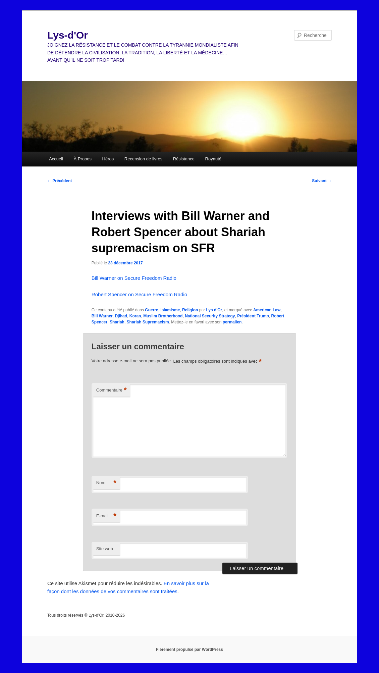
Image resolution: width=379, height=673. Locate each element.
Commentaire (111, 390)
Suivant (322, 180)
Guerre (151, 310)
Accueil (56, 158)
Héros (108, 158)
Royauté (213, 158)
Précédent (59, 180)
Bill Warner (102, 316)
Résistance (184, 158)
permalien (232, 322)
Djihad (121, 316)
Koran (135, 316)
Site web (104, 548)
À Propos (83, 158)
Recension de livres (143, 158)
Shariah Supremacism (148, 322)
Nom (106, 483)
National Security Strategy (210, 316)
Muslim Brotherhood (162, 316)
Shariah (117, 322)
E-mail (106, 516)
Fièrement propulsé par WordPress (189, 649)
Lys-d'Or (67, 35)
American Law (266, 310)
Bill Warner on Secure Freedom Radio (134, 278)
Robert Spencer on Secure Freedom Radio (139, 294)
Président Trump (253, 316)
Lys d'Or (214, 310)
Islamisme (170, 310)
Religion (190, 310)
